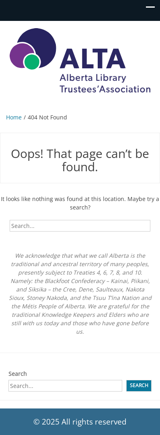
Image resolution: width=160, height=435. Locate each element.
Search (17, 374)
